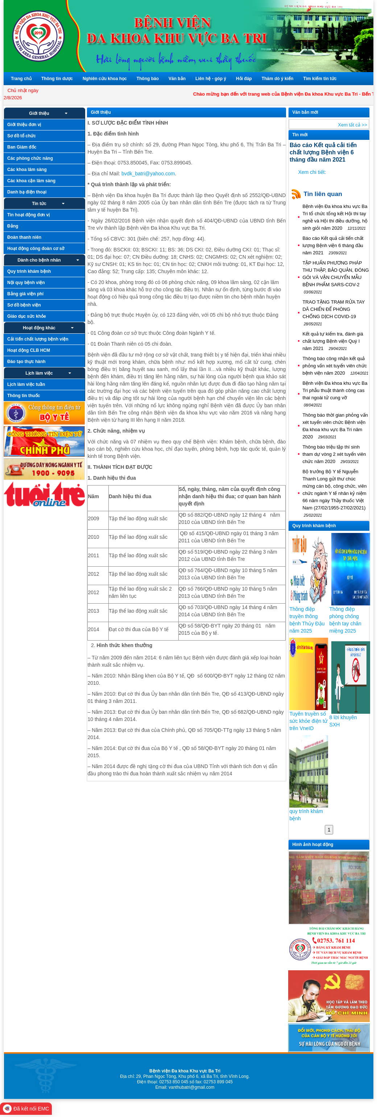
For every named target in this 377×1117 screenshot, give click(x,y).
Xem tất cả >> (352, 125)
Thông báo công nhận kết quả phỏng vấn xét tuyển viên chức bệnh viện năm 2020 (335, 366)
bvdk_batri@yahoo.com (148, 173)
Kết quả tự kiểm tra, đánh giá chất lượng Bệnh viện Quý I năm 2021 (332, 341)
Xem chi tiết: (312, 172)
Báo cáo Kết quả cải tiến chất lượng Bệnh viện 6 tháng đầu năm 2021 (332, 245)
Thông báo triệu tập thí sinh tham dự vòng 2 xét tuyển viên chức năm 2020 (334, 454)
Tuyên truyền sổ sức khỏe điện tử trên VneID (308, 721)
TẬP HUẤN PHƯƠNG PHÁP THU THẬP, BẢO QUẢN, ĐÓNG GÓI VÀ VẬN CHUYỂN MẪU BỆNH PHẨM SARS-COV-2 (335, 277)
